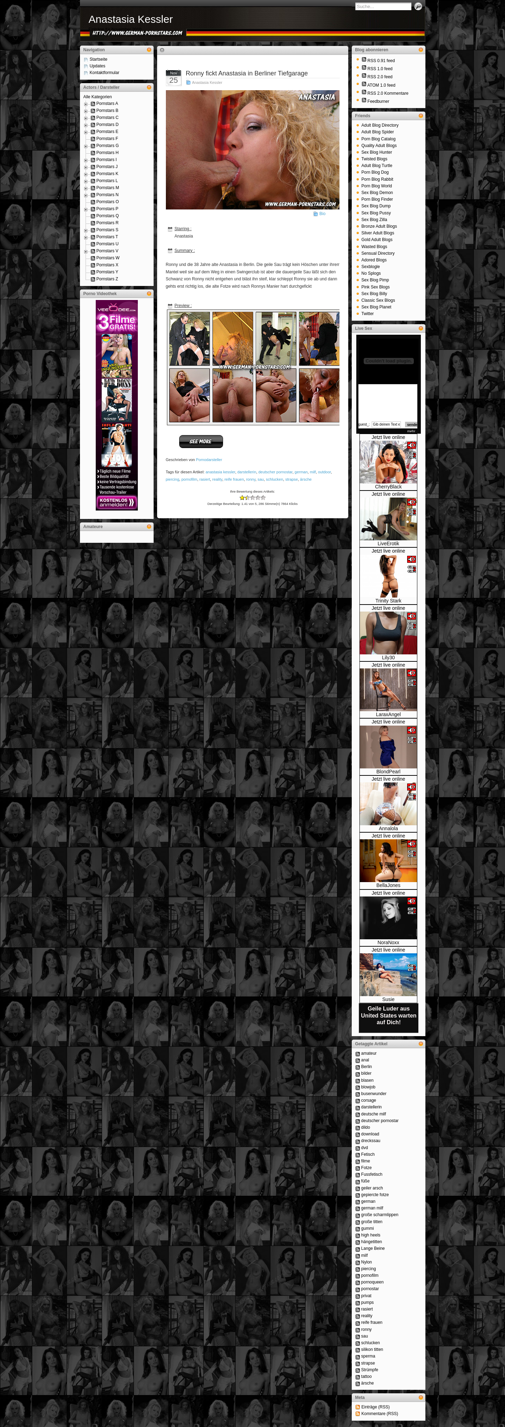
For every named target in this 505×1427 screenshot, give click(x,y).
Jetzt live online (388, 437)
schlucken (274, 479)
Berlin (366, 1066)
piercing (173, 479)
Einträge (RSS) (376, 1407)
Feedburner (378, 101)
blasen (367, 1080)
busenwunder (373, 1093)
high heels (371, 1235)
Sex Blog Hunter (377, 152)
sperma (368, 1356)
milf (313, 472)
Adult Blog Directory (380, 125)
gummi (367, 1228)
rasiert (205, 479)
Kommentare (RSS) (380, 1413)
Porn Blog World (377, 186)
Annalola (388, 828)
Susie (388, 999)
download (370, 1134)
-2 (242, 497)
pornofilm (189, 479)
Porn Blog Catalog (379, 138)
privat (366, 1295)
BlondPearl (388, 771)
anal (365, 1060)
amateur (369, 1053)
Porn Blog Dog (375, 172)
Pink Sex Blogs (376, 287)
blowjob (368, 1087)
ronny (251, 479)
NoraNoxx (388, 942)
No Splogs (371, 273)
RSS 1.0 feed (380, 68)
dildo (365, 1127)
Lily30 (388, 657)
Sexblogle (371, 266)
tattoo (366, 1376)
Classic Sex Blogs (378, 300)
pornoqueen (372, 1282)
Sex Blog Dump (376, 206)
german (301, 472)
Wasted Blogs (375, 246)
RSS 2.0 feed (380, 76)
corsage (368, 1100)
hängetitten (371, 1241)
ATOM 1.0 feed (381, 85)
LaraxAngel (388, 714)
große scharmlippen (379, 1214)
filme (365, 1161)
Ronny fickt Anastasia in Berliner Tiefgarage (247, 73)
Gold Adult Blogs (377, 239)
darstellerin (246, 472)
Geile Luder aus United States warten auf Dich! (388, 1015)
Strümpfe (369, 1369)
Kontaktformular (105, 72)
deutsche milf (373, 1114)
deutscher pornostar (275, 472)
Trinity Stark (388, 601)
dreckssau (371, 1140)
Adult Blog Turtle (377, 165)
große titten (372, 1221)
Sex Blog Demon (377, 192)
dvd (364, 1147)
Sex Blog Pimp (375, 280)
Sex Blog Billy (374, 293)
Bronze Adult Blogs (379, 226)
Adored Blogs (374, 260)
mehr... (412, 431)
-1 (245, 497)
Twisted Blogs (375, 158)
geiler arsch (372, 1188)
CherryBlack (388, 486)
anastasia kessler (220, 472)
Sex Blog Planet (376, 307)
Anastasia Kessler (131, 19)
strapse (291, 479)
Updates (98, 66)
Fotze (366, 1167)
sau (260, 479)
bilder (366, 1073)
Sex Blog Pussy (376, 213)
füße (365, 1181)
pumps (367, 1302)
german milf (372, 1208)
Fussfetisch (372, 1174)
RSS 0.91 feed (381, 60)
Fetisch (368, 1154)
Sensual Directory (378, 253)
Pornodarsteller (209, 460)
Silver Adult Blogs (378, 233)
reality (217, 479)
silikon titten (372, 1349)
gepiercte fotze (375, 1194)
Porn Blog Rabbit (377, 179)
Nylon (366, 1262)
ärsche (306, 479)
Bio (322, 213)
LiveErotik (388, 543)
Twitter (368, 313)
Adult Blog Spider (378, 131)
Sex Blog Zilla (374, 219)
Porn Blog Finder (377, 199)
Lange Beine (373, 1248)
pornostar (370, 1288)
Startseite (99, 59)
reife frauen (234, 479)
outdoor (324, 472)
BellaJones (388, 885)
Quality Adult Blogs (379, 145)
